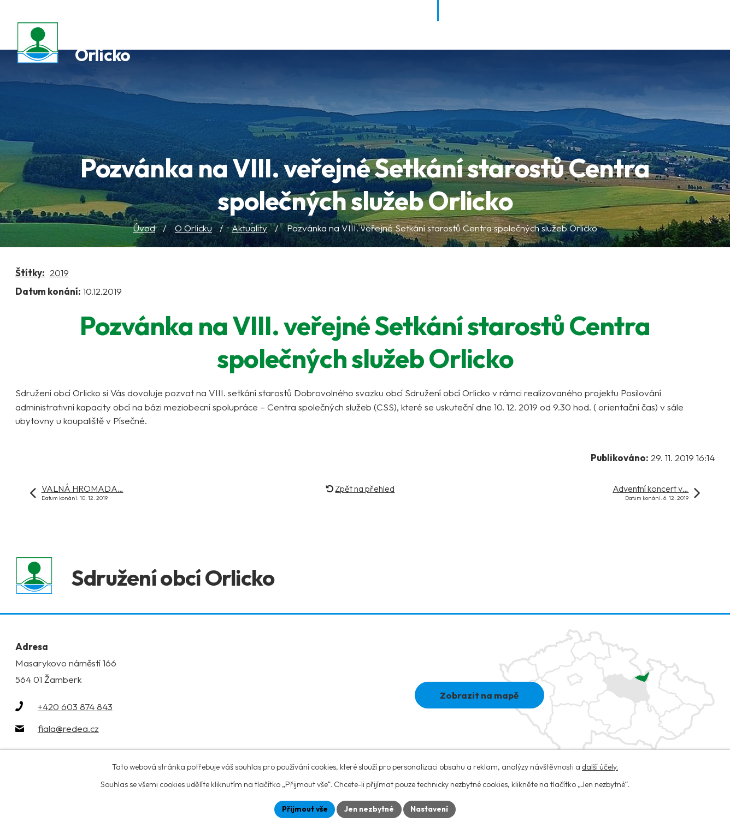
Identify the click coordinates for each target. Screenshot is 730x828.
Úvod (144, 228)
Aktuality (249, 228)
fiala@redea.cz (68, 731)
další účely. (600, 766)
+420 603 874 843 (75, 709)
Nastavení (430, 809)
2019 (59, 273)
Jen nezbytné (369, 809)
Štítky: (30, 273)
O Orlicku (193, 228)
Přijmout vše (303, 809)
